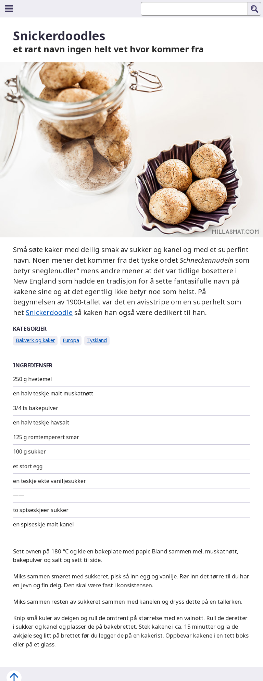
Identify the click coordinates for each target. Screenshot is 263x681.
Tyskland (97, 340)
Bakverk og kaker (35, 340)
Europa (71, 340)
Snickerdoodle (49, 312)
